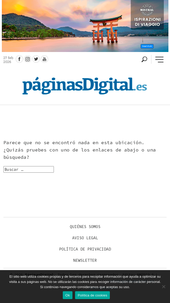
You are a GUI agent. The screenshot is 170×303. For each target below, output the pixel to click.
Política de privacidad (85, 249)
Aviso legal (85, 237)
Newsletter (85, 260)
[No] (163, 286)
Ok (67, 295)
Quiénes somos (85, 226)
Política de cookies (92, 295)
